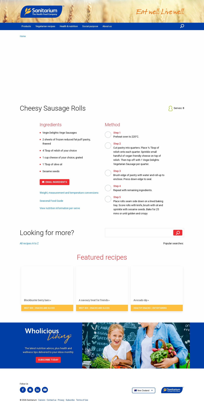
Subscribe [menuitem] (70, 400)
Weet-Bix (28, 308)
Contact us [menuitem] (51, 400)
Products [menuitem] (26, 26)
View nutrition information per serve (60, 208)
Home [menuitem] (23, 36)
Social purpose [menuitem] (90, 26)
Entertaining (159, 308)
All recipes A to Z (29, 243)
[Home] (42, 11)
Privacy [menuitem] (61, 400)
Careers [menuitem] (41, 400)
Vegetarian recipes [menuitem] (45, 26)
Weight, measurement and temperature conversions (69, 192)
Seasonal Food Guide (51, 200)
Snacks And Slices (45, 308)
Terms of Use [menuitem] (82, 400)
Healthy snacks (142, 308)
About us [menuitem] (107, 26)
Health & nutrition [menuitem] (69, 26)
